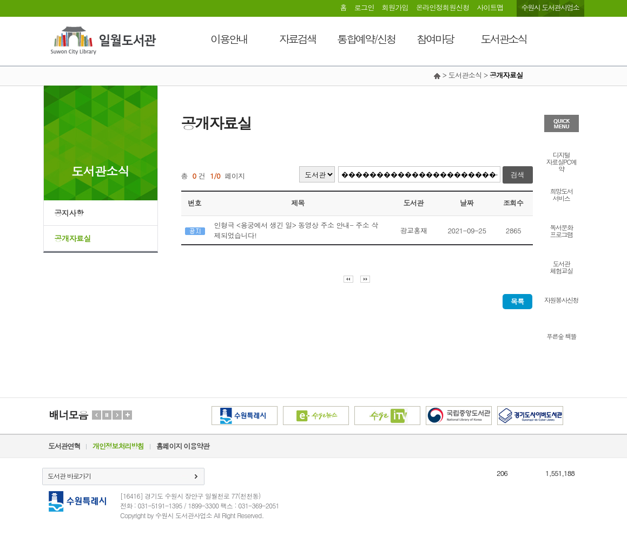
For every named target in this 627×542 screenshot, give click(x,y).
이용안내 (228, 39)
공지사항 (69, 212)
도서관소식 (504, 39)
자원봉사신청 (561, 299)
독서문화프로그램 (561, 230)
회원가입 (395, 7)
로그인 (364, 7)
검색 (518, 174)
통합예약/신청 (366, 39)
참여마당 (435, 39)
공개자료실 (73, 238)
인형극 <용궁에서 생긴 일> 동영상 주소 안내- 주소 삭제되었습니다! (296, 230)
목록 (517, 301)
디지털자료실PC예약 (561, 161)
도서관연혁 (64, 446)
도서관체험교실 (561, 266)
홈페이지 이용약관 (182, 446)
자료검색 (297, 39)
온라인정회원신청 (442, 7)
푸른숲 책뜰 (561, 335)
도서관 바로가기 (69, 475)
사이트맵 (490, 7)
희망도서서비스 (561, 193)
